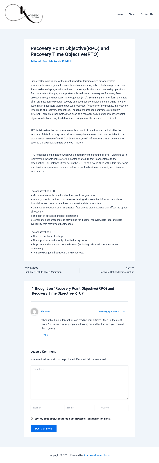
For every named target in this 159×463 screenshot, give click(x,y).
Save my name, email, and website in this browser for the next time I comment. (73, 419)
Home (121, 14)
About (133, 14)
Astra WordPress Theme (97, 455)
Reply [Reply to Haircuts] (45, 335)
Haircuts (45, 311)
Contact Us (147, 14)
